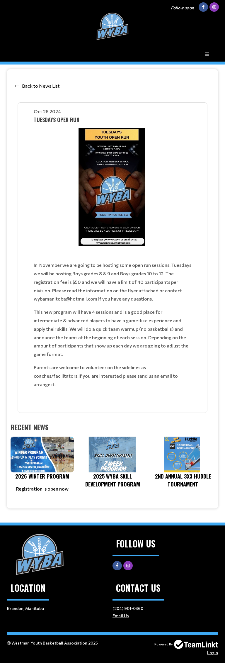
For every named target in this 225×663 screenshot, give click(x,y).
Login (212, 652)
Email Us (120, 615)
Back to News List (40, 86)
